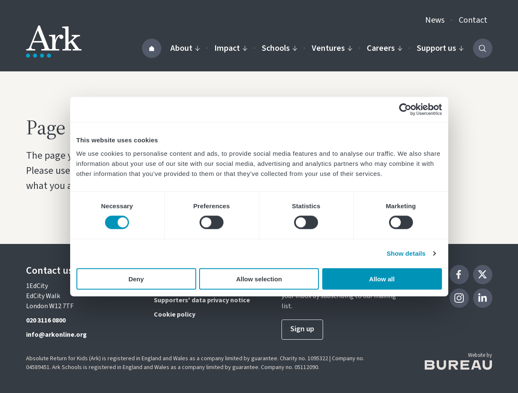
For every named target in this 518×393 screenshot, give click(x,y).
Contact (473, 20)
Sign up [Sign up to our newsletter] (302, 329)
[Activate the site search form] (482, 48)
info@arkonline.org (56, 334)
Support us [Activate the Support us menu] (440, 48)
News (434, 20)
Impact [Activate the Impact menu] (230, 48)
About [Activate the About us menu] (185, 48)
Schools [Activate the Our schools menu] (279, 48)
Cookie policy (174, 314)
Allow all (382, 278)
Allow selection (259, 278)
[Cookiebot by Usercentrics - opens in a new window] (405, 109)
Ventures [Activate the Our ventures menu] (332, 48)
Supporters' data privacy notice (202, 300)
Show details (406, 253)
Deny (136, 278)
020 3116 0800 (46, 320)
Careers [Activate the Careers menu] (384, 48)
